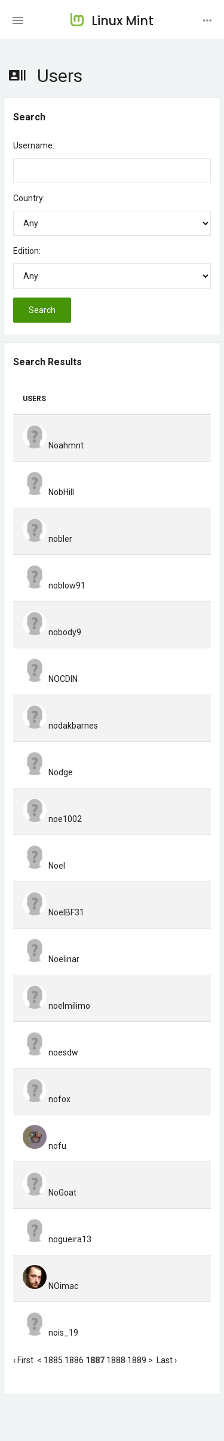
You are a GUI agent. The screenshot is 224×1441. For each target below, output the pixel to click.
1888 (115, 1360)
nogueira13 (57, 1239)
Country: (29, 198)
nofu (44, 1146)
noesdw (50, 1052)
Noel (44, 865)
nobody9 (52, 632)
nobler (47, 539)
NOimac (50, 1286)
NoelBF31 (53, 912)
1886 (74, 1360)
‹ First (23, 1360)
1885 (53, 1360)
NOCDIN (50, 679)
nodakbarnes (60, 725)
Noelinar (51, 959)
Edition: (27, 251)
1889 (136, 1360)
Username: (33, 145)
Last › (167, 1360)
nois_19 (50, 1332)
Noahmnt (53, 445)
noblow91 (54, 585)
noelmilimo (56, 1006)
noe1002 (52, 819)
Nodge (48, 772)
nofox (46, 1099)
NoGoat (49, 1192)
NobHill (48, 492)
